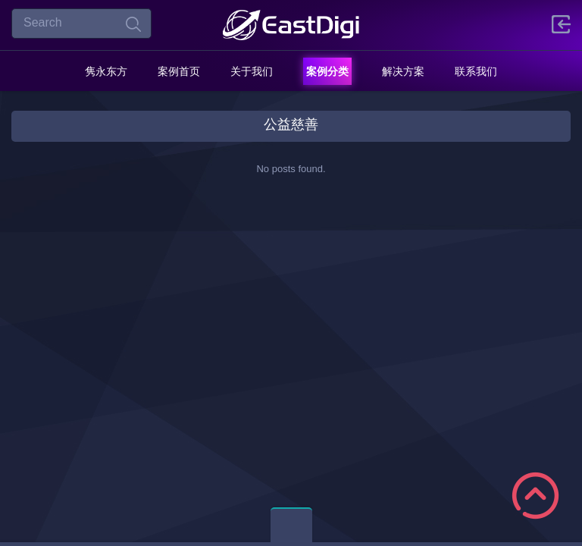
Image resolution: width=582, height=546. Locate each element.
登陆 (561, 24)
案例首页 (179, 71)
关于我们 (251, 71)
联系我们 (476, 71)
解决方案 (403, 71)
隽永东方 (106, 71)
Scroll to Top (535, 495)
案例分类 (327, 71)
